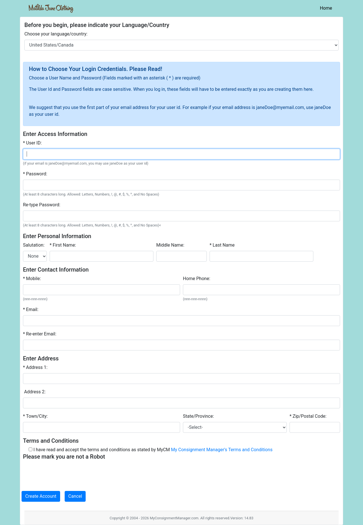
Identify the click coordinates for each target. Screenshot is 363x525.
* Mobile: (32, 278)
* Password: (35, 174)
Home (327, 8)
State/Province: (198, 416)
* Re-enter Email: (39, 334)
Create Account (40, 496)
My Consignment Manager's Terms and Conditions (222, 449)
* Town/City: (35, 416)
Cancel (75, 496)
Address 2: (34, 391)
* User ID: (32, 143)
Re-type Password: (41, 204)
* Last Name (222, 245)
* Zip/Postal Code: (308, 416)
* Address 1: (35, 367)
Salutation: (34, 245)
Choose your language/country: (55, 34)
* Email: (30, 309)
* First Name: (63, 245)
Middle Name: (170, 245)
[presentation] (66, 473)
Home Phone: (196, 278)
